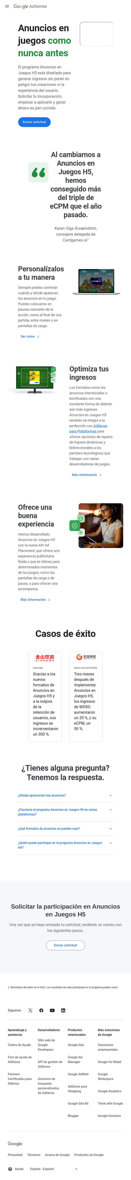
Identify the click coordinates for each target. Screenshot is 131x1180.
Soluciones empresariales (108, 1047)
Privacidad (15, 1155)
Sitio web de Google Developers (46, 1044)
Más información (87, 475)
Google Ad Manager (75, 1059)
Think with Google (110, 1103)
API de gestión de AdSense (50, 1064)
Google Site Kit (78, 1103)
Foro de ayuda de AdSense (20, 1059)
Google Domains (109, 1116)
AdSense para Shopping (77, 1089)
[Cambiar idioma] (54, 1169)
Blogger (73, 1116)
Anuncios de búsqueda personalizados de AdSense (48, 1086)
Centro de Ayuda (19, 1045)
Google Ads (76, 1045)
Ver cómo (30, 336)
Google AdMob (78, 1074)
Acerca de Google (57, 1155)
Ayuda (16, 1169)
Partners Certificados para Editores (20, 1078)
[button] (65, 795)
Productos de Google (89, 1155)
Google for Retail (109, 1062)
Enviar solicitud (34, 122)
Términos (33, 1155)
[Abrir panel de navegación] (7, 6)
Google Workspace (105, 1076)
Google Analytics (109, 1091)
